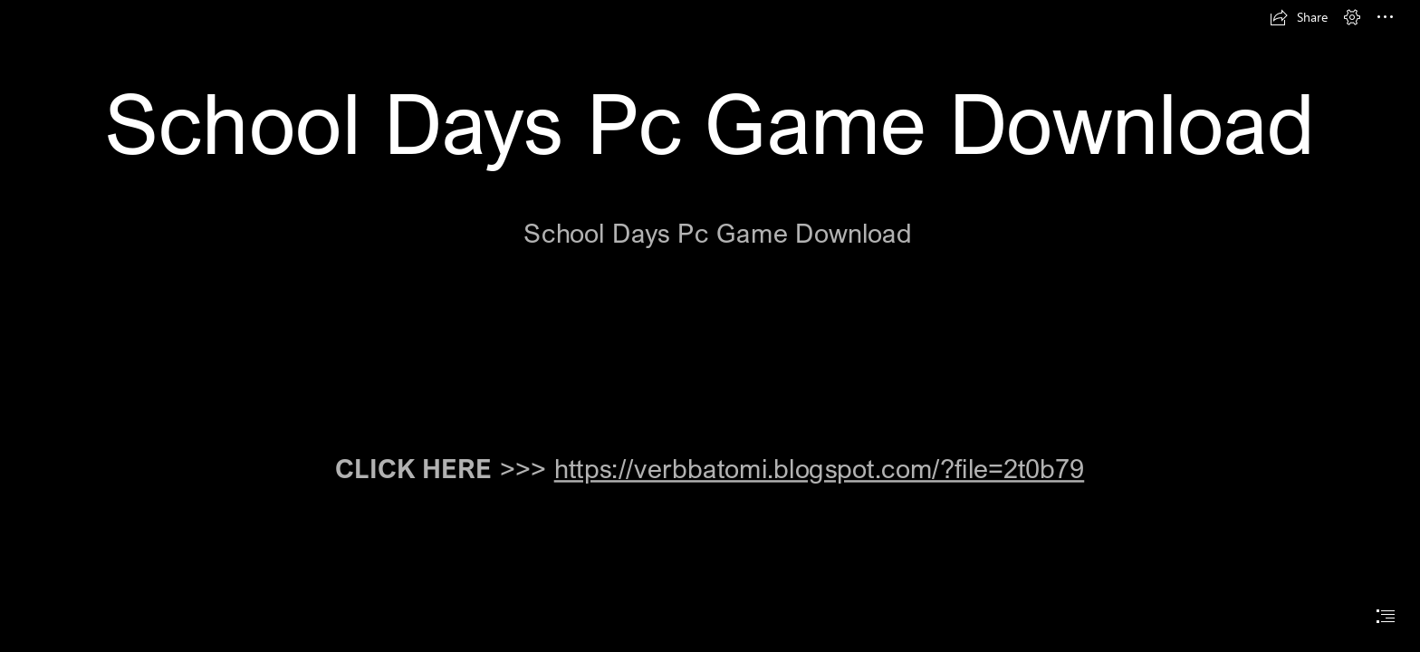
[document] (710, 326)
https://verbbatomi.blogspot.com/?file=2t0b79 (819, 468)
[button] (1298, 17)
